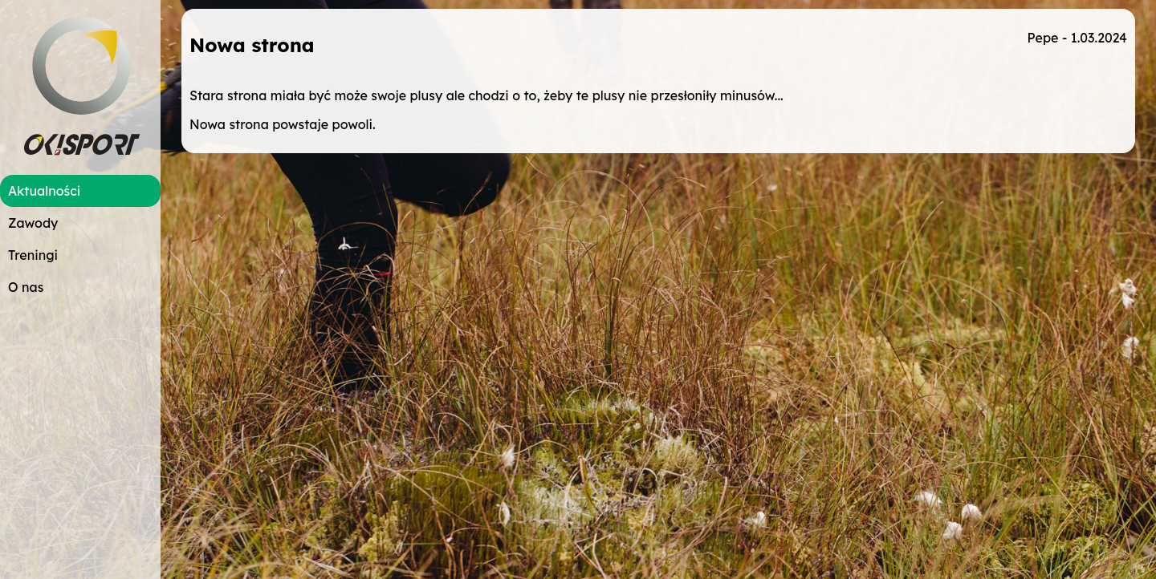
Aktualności (44, 191)
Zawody (33, 223)
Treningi (33, 255)
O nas (25, 287)
